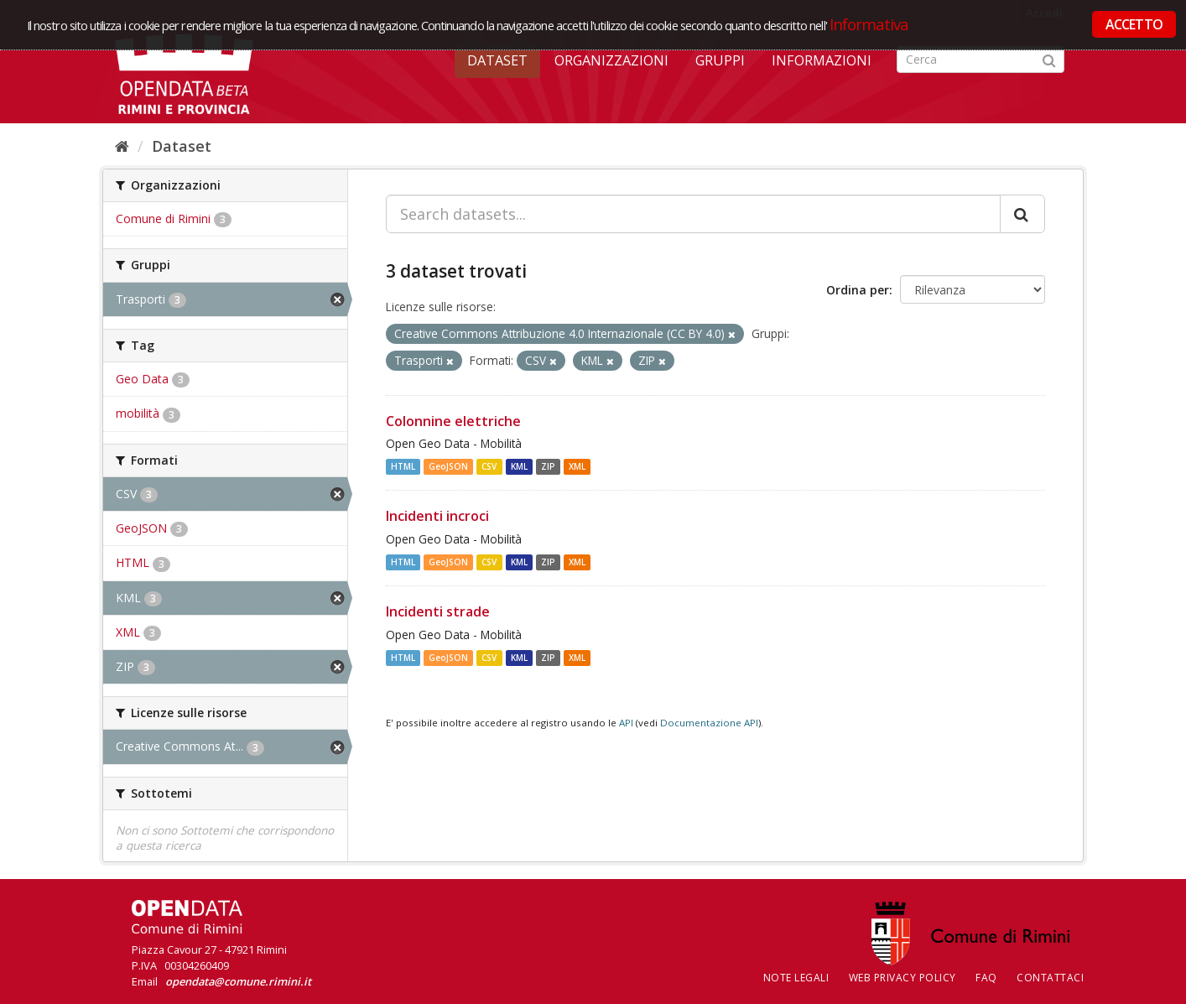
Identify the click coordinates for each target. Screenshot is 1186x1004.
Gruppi (720, 60)
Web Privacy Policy (902, 977)
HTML (403, 466)
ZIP (548, 466)
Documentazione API (709, 722)
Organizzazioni (611, 60)
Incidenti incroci (437, 516)
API (626, 722)
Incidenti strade (438, 611)
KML (519, 466)
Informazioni (821, 60)
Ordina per (857, 290)
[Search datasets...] (693, 214)
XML (577, 466)
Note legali (796, 977)
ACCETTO (1134, 24)
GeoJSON (448, 466)
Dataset (497, 60)
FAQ (986, 977)
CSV (489, 466)
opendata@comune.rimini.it (238, 981)
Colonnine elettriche (453, 421)
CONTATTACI (1050, 977)
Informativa (869, 23)
